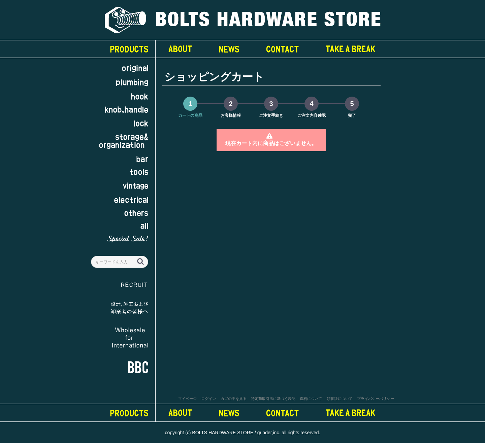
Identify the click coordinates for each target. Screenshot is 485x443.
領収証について (340, 399)
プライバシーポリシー (375, 399)
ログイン (208, 399)
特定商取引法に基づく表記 (273, 399)
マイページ (187, 399)
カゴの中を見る (234, 399)
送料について (311, 399)
